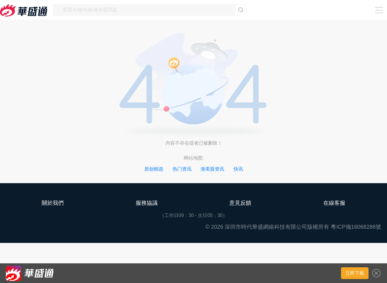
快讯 (238, 169)
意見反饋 (240, 203)
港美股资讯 (212, 169)
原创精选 (153, 169)
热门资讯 (182, 169)
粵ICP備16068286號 (356, 227)
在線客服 (334, 203)
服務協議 (147, 203)
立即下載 (354, 273)
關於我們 (53, 203)
